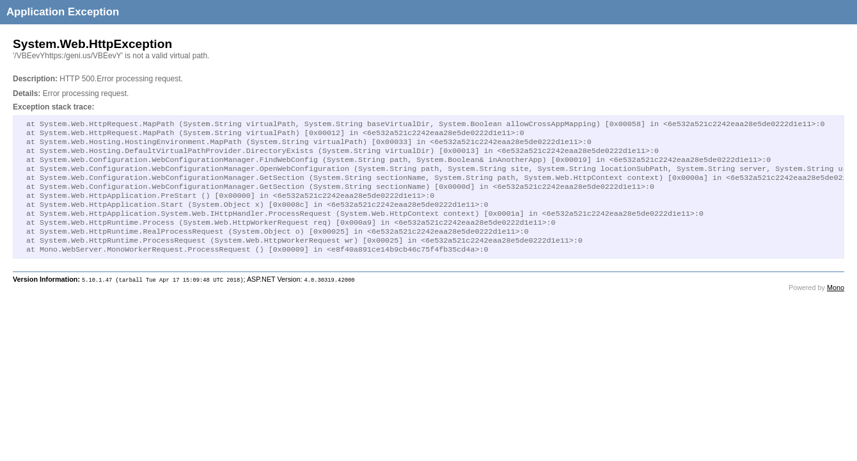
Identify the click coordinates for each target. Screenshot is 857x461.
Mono (835, 307)
